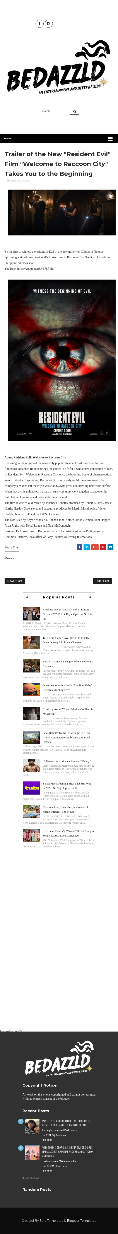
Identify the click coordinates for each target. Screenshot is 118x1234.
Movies (26, 180)
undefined (48, 1139)
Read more (61, 1135)
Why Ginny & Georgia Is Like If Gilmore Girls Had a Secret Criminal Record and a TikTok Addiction (67, 1152)
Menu (7, 138)
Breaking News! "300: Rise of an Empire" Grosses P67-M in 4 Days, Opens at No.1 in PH (67, 614)
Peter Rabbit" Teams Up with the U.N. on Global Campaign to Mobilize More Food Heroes (66, 737)
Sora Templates (51, 1221)
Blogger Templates (81, 1221)
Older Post (102, 580)
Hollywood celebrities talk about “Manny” (67, 761)
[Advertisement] (59, 879)
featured (15, 180)
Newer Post (14, 580)
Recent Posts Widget (30, 1178)
